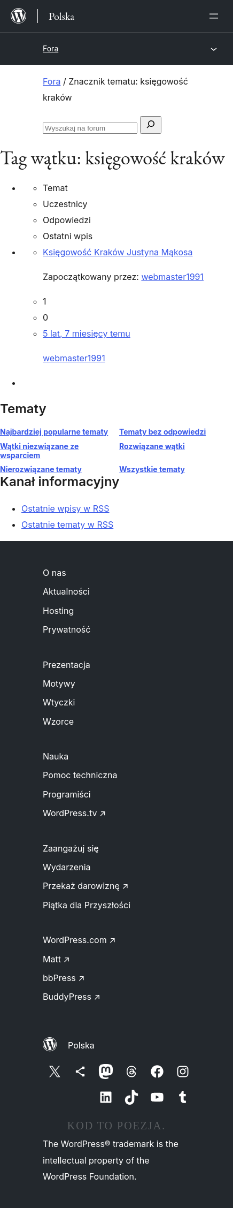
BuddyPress (71, 996)
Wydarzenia (67, 867)
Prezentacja (66, 664)
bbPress (64, 978)
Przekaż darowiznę (86, 885)
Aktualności (66, 591)
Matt (56, 959)
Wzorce (58, 721)
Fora (50, 48)
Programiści (67, 794)
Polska (81, 1045)
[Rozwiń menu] (216, 16)
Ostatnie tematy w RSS (67, 524)
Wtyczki (59, 702)
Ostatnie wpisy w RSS (65, 508)
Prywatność (66, 629)
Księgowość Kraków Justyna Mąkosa (117, 252)
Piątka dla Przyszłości (86, 905)
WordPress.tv (74, 813)
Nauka (55, 756)
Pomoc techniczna (80, 775)
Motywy (59, 683)
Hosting (58, 610)
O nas (54, 572)
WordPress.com (79, 940)
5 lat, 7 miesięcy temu (86, 333)
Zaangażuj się (71, 848)
